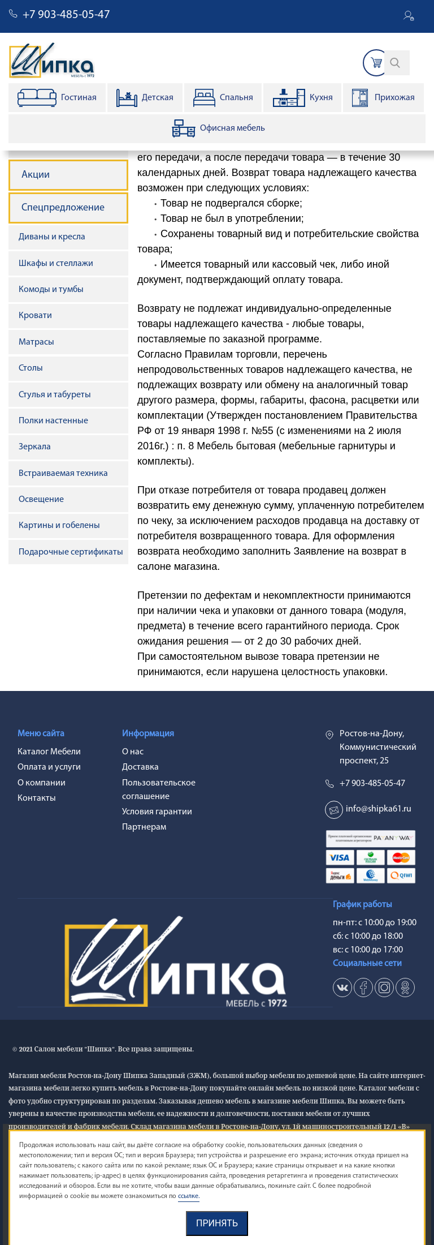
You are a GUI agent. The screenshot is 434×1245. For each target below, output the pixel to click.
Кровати (35, 315)
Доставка (140, 767)
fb (363, 987)
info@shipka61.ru (378, 809)
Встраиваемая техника (63, 473)
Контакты (37, 798)
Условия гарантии (157, 812)
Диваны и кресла (52, 237)
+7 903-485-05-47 (66, 15)
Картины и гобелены (59, 525)
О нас (133, 752)
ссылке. (188, 1196)
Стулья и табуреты (55, 395)
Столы (31, 368)
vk (342, 987)
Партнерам (144, 827)
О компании (42, 783)
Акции (35, 175)
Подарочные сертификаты (71, 552)
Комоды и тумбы (51, 289)
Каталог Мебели (49, 752)
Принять (217, 1223)
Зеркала (35, 447)
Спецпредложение (63, 208)
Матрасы (36, 342)
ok (405, 987)
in (384, 987)
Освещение (41, 499)
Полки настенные (53, 421)
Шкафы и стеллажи (56, 263)
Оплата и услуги (49, 767)
